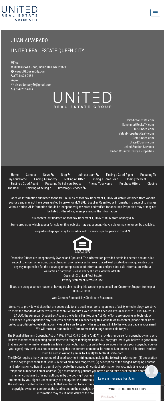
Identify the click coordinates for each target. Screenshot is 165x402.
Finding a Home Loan (105, 179)
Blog (65, 174)
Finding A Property (45, 179)
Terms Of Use (94, 280)
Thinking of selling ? (38, 188)
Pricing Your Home (100, 183)
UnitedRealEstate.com (140, 120)
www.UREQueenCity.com (28, 71)
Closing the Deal (135, 179)
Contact (31, 174)
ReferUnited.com (143, 138)
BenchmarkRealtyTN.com (138, 124)
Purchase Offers (129, 183)
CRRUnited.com (144, 129)
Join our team (88, 174)
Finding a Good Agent (119, 174)
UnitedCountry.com (142, 142)
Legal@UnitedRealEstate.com (104, 353)
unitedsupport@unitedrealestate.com (32, 324)
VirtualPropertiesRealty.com (136, 133)
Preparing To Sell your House (63, 183)
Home (15, 174)
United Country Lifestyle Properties (132, 151)
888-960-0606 (82, 291)
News (48, 174)
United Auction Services (139, 147)
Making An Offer (74, 179)
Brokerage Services (72, 188)
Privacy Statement (73, 280)
